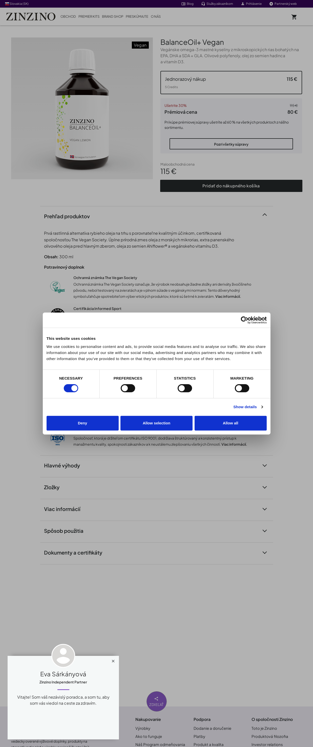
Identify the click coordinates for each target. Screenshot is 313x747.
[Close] (113, 659)
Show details (245, 407)
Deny (82, 423)
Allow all (230, 423)
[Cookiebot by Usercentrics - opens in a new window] (244, 320)
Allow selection (156, 423)
